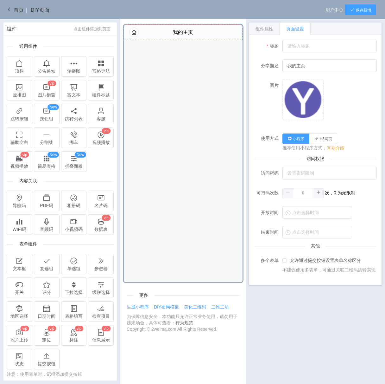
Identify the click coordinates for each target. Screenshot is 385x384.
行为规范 (184, 322)
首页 (15, 10)
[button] (288, 193)
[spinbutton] (303, 193)
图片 (274, 85)
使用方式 (270, 138)
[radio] (295, 138)
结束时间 (270, 232)
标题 (274, 46)
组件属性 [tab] (264, 28)
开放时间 (270, 212)
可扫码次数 (267, 192)
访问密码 (270, 173)
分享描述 (270, 65)
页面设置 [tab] (295, 28)
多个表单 (270, 260)
